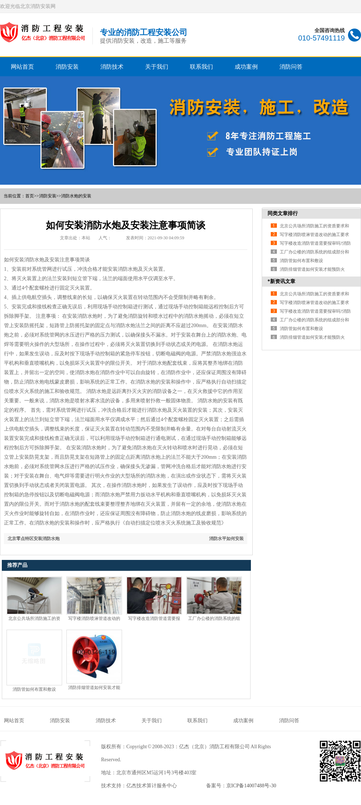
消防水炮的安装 (76, 195)
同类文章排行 (283, 213)
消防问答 (291, 67)
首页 (29, 195)
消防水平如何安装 (226, 538)
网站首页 (22, 67)
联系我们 (201, 67)
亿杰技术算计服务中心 (151, 785)
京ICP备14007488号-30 (251, 785)
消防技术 (111, 67)
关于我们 (156, 67)
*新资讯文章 (281, 281)
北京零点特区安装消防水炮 (34, 538)
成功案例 (246, 67)
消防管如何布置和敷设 (34, 689)
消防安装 (67, 67)
